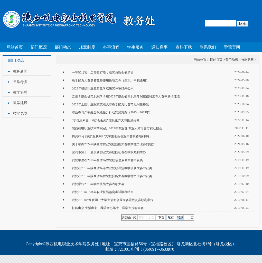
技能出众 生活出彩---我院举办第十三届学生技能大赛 (108, 208)
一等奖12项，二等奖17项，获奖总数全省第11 (103, 72)
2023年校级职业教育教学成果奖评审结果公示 (103, 88)
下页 (161, 217)
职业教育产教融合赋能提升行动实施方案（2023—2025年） (112, 112)
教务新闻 (20, 71)
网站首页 (14, 47)
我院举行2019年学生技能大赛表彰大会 (98, 184)
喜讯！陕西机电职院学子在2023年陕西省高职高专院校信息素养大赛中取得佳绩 (126, 96)
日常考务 (20, 82)
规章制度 (87, 47)
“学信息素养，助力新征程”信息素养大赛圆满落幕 (105, 120)
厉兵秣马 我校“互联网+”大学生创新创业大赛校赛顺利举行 (111, 136)
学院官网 (232, 47)
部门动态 (63, 47)
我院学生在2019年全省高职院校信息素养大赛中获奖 (107, 160)
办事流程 (111, 47)
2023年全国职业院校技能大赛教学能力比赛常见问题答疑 (110, 104)
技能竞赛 (20, 113)
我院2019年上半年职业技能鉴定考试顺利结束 (103, 192)
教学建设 (20, 103)
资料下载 (183, 47)
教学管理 (20, 92)
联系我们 (208, 47)
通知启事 (159, 47)
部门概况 (39, 47)
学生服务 (135, 47)
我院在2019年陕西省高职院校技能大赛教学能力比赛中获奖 (112, 176)
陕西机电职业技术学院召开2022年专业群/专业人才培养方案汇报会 (117, 128)
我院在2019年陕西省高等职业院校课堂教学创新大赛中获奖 (112, 168)
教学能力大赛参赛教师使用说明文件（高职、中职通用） (110, 80)
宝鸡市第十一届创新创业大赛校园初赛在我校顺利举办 (109, 152)
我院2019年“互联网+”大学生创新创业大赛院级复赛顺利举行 (112, 200)
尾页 (171, 217)
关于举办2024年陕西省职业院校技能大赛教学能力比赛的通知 (113, 144)
